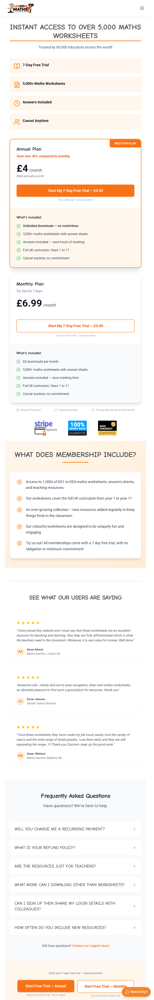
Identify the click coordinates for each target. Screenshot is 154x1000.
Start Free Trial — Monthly (105, 986)
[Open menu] (142, 8)
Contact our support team (90, 946)
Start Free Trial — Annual (45, 986)
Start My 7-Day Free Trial (75, 190)
